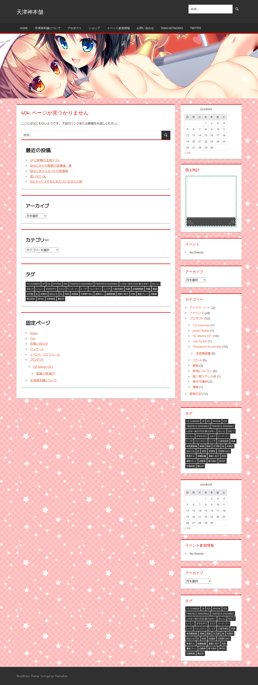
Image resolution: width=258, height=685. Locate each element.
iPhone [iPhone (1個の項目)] (57, 283)
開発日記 (196, 394)
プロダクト (74, 28)
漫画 (196, 387)
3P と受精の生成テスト (45, 160)
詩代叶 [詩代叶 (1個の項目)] (41, 298)
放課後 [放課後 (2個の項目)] (75, 293)
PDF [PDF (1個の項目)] (66, 283)
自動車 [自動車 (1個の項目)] (153, 293)
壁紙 (196, 366)
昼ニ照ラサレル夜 (204, 376)
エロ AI (197, 360)
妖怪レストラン (202, 371)
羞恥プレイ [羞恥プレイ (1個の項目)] (143, 293)
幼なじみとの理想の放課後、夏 (51, 166)
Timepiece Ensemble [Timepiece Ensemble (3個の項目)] (106, 283)
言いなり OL (38, 176)
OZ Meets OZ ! (43, 367)
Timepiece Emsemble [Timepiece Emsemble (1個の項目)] (81, 283)
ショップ (94, 28)
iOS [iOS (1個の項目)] (49, 283)
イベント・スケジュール (45, 354)
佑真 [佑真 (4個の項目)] (128, 288)
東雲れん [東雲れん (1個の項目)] (99, 293)
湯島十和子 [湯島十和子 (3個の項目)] (123, 293)
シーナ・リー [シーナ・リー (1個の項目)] (72, 288)
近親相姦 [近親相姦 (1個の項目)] (51, 298)
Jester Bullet (201, 330)
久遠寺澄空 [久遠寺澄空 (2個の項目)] (118, 288)
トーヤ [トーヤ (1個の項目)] (84, 288)
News (34, 333)
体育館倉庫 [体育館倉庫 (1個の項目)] (138, 288)
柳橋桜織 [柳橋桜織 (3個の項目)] (110, 293)
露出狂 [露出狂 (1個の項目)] (61, 298)
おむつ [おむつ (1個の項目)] (30, 288)
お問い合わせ (145, 28)
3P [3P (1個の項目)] (43, 283)
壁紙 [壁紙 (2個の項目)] (155, 288)
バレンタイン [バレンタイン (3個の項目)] (95, 288)
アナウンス (197, 313)
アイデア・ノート (200, 308)
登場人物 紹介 (45, 373)
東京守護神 (200, 381)
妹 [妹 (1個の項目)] (37, 293)
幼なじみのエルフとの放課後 (49, 171)
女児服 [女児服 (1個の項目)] (30, 293)
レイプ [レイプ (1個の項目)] (107, 288)
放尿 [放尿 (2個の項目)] (67, 293)
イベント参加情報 (118, 28)
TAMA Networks (172, 28)
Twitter (195, 28)
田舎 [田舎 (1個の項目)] (133, 293)
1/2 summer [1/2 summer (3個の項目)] (33, 283)
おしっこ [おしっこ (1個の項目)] (155, 283)
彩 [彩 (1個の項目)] (61, 293)
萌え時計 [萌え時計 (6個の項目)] (31, 298)
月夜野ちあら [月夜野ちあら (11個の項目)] (87, 293)
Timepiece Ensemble (207, 346)
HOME (24, 28)
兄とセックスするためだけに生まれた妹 (56, 182)
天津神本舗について (48, 28)
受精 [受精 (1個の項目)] (148, 288)
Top (32, 338)
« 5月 (187, 153)
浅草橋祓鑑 (203, 353)
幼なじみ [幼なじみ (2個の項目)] (53, 293)
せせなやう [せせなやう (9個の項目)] (51, 288)
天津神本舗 (32, 11)
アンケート (37, 349)
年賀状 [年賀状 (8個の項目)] (43, 293)
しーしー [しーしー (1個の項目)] (39, 288)
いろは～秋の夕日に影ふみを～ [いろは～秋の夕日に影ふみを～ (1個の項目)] (135, 283)
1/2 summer (201, 325)
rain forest (200, 341)
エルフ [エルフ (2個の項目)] (62, 288)
